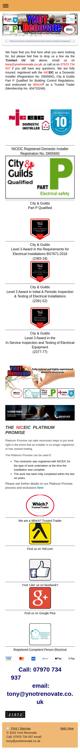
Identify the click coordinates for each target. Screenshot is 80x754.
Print (12, 728)
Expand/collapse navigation (40, 5)
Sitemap (25, 728)
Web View (67, 728)
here (40, 487)
